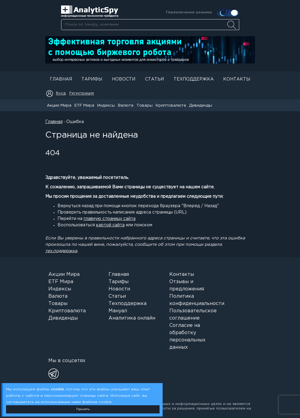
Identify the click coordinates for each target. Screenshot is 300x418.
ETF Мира (84, 105)
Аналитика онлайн (132, 318)
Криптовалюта (171, 105)
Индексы (106, 105)
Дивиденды (200, 105)
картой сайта (110, 225)
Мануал (118, 311)
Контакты (236, 79)
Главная (61, 79)
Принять (83, 409)
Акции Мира (59, 105)
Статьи (154, 79)
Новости (123, 79)
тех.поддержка (61, 251)
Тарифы (91, 79)
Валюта (125, 105)
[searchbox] (150, 24)
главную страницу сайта (110, 219)
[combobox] (150, 24)
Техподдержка (194, 79)
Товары (144, 105)
